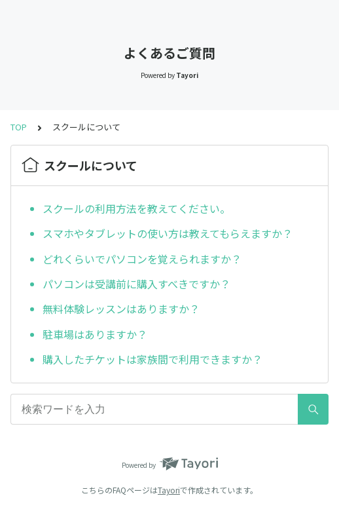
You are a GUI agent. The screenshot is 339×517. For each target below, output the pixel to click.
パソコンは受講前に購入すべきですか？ (136, 284)
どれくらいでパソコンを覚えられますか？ (142, 259)
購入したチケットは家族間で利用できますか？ (152, 359)
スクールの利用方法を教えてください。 (136, 208)
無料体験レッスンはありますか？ (121, 308)
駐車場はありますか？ (95, 334)
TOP (18, 127)
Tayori (169, 489)
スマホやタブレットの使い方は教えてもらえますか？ (168, 233)
